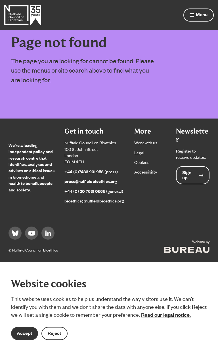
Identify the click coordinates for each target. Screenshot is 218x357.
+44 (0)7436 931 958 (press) (91, 171)
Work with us (145, 142)
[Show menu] (198, 15)
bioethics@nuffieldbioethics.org (94, 201)
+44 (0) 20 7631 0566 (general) (93, 191)
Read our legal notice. (166, 314)
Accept (24, 333)
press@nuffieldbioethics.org (90, 181)
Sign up (192, 175)
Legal (139, 152)
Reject (54, 333)
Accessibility (145, 172)
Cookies (141, 162)
